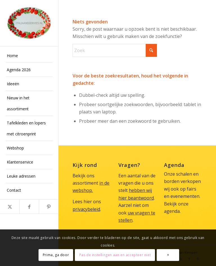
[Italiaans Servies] (29, 23)
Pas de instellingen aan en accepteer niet (115, 254)
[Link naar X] (9, 207)
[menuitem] (29, 56)
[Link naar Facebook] (29, 207)
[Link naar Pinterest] (48, 207)
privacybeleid (86, 209)
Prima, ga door (56, 254)
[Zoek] (115, 50)
